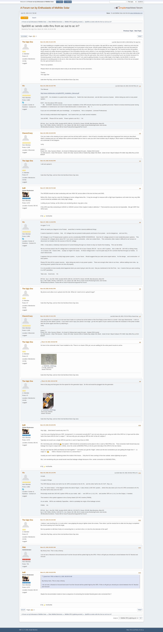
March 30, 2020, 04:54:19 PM (49, 381)
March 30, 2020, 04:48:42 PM (49, 342)
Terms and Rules (134, 629)
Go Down (24, 36)
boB (23, 188)
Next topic (138, 31)
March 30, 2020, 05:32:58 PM (48, 425)
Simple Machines (33, 629)
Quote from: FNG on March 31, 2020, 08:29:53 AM (57, 576)
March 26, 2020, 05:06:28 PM (48, 160)
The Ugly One (27, 42)
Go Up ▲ (141, 629)
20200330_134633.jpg (49, 366)
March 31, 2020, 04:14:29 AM (48, 520)
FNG (24, 547)
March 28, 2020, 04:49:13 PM (48, 288)
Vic (23, 86)
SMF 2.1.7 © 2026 (23, 629)
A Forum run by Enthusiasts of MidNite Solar (44, 7)
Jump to (115, 618)
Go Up (23, 609)
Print (140, 36)
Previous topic (128, 31)
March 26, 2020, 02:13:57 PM (48, 85)
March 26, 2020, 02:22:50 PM (48, 133)
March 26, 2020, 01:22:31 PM (48, 42)
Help (128, 629)
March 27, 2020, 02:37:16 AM (48, 188)
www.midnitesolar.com (136, 13)
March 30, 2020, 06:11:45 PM (48, 472)
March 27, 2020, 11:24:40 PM (48, 222)
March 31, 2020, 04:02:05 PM (48, 572)
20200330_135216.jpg (48, 410)
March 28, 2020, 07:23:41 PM (48, 316)
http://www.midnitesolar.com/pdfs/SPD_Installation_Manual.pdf (60, 93)
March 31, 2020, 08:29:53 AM (48, 547)
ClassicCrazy (27, 133)
